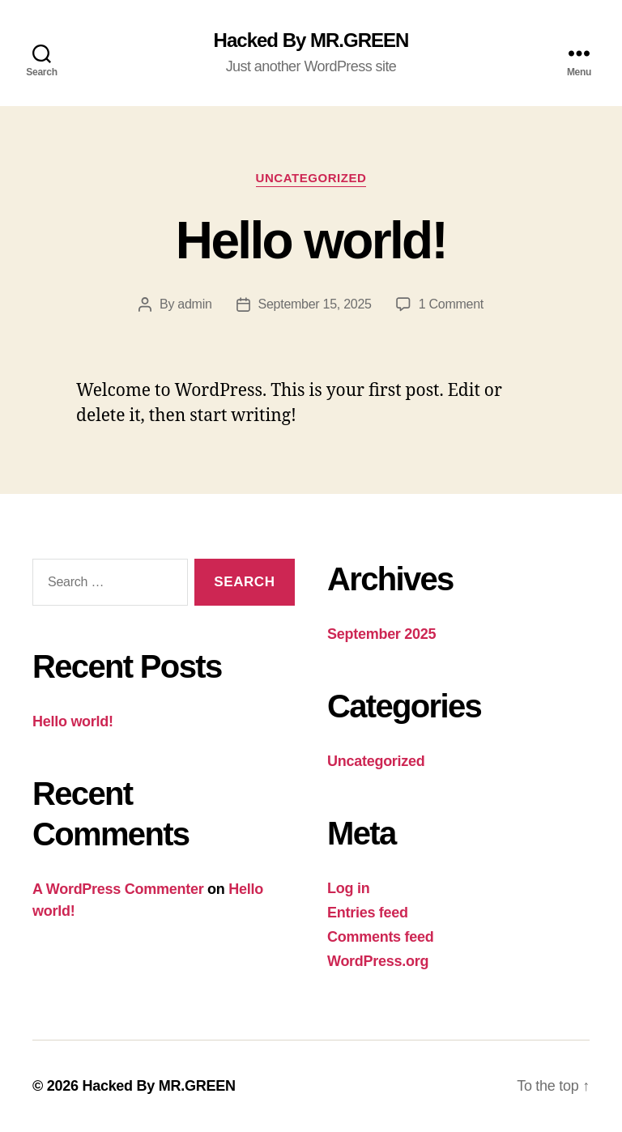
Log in (348, 888)
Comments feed (380, 937)
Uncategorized (311, 178)
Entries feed (367, 912)
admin (194, 304)
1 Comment (451, 304)
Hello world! (311, 240)
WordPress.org (377, 961)
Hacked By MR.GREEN (311, 40)
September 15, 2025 (315, 304)
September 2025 (381, 634)
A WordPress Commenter (117, 889)
